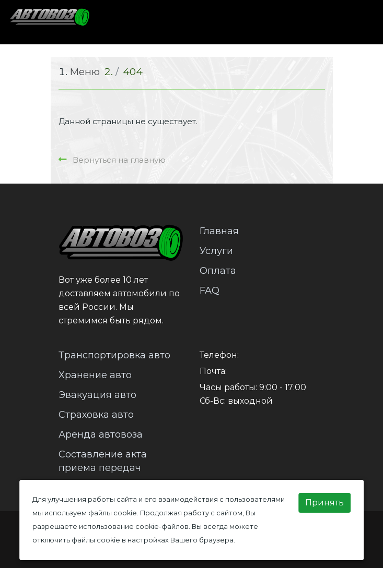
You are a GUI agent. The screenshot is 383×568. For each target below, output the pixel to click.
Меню (85, 72)
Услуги (216, 251)
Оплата (218, 270)
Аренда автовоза (101, 434)
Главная (219, 231)
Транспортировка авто (114, 355)
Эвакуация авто (97, 395)
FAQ (209, 290)
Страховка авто (96, 414)
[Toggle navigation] (355, 22)
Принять (324, 502)
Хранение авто (95, 375)
